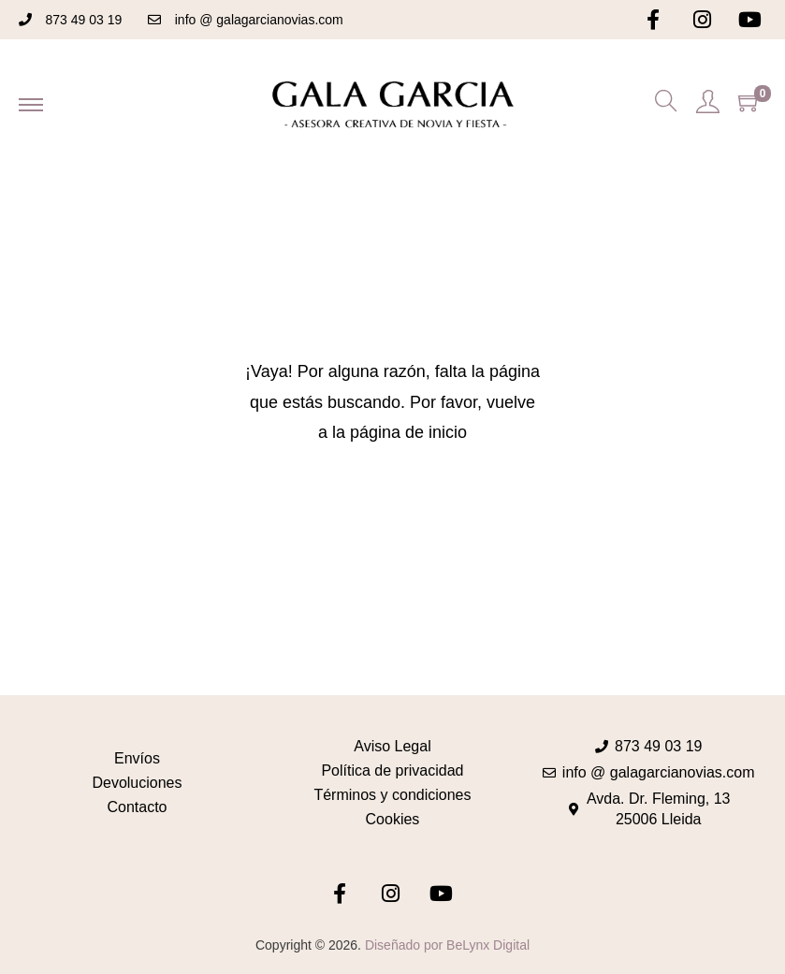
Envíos (137, 758)
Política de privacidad (392, 770)
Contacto (137, 807)
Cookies (393, 819)
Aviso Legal (392, 746)
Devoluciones (137, 783)
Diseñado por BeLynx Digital (447, 945)
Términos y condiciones (392, 795)
